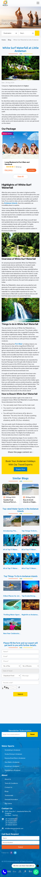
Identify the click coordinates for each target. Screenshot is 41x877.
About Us (8, 779)
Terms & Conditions (11, 783)
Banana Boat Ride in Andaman (15, 758)
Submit (20, 847)
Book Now (31, 170)
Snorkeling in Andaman (12, 750)
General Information (11, 799)
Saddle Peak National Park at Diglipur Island (9, 502)
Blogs (7, 791)
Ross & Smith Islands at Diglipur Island (30, 502)
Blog (9, 40)
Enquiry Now (20, 469)
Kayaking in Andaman (12, 766)
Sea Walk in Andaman (12, 762)
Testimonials (9, 795)
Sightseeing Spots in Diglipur (19, 86)
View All (20, 177)
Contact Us (8, 787)
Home (4, 40)
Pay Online (8, 803)
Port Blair (18, 344)
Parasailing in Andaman (12, 770)
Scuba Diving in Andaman (13, 754)
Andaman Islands (10, 203)
